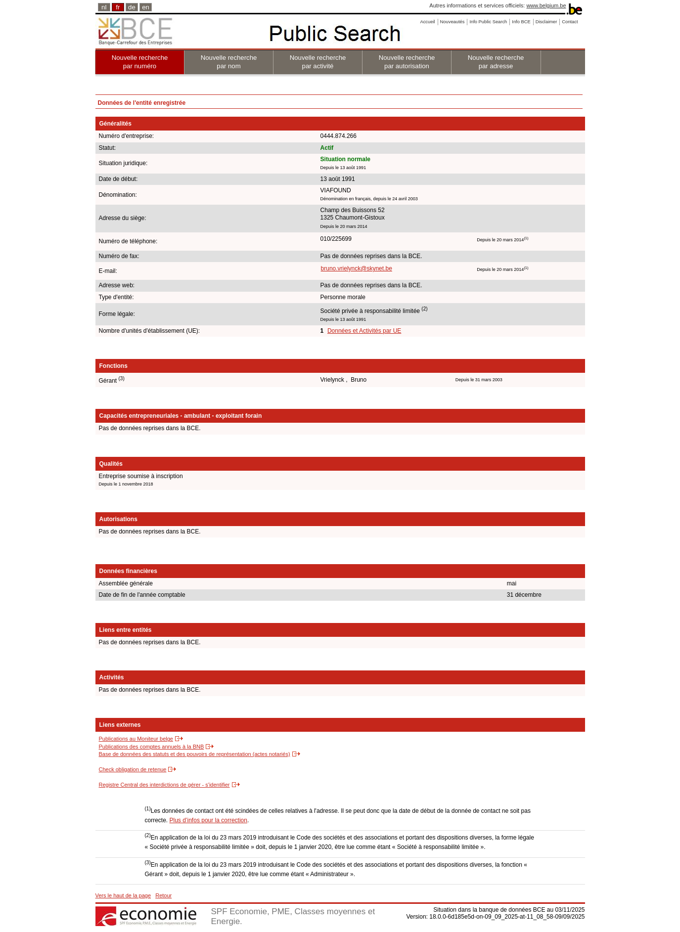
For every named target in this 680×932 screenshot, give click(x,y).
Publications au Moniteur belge (136, 739)
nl (103, 7)
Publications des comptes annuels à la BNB (151, 747)
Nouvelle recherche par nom (229, 62)
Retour (163, 895)
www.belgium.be (546, 5)
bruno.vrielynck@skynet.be (356, 268)
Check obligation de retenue (133, 769)
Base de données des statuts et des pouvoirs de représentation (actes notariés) (194, 754)
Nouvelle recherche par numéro (140, 62)
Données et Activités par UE (364, 330)
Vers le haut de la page (123, 895)
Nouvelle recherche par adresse (496, 62)
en (145, 7)
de (132, 7)
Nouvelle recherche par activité (318, 62)
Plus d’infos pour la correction (208, 820)
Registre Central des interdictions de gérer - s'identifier (164, 785)
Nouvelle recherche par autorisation (407, 62)
